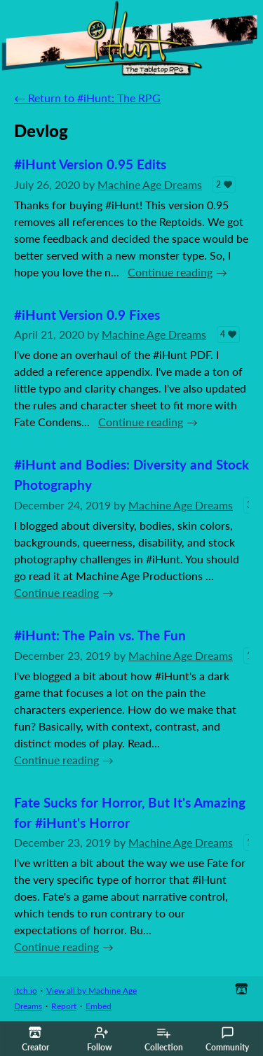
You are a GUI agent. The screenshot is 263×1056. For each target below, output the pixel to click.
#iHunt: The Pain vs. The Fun (100, 635)
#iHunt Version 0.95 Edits (90, 164)
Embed (99, 1006)
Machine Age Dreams (149, 184)
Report (63, 1006)
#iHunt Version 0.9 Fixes (87, 315)
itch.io (25, 990)
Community (227, 1039)
